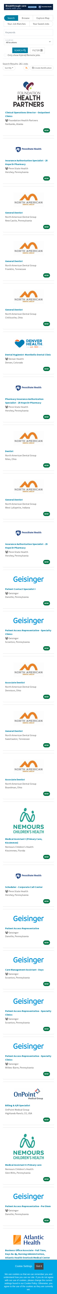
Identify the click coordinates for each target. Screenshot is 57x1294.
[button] (37, 50)
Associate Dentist (15, 682)
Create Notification (42, 67)
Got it (39, 1266)
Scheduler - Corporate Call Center (24, 886)
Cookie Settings (23, 1266)
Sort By (8, 67)
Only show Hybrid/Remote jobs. (24, 55)
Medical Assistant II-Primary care (23, 1164)
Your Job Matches (17, 23)
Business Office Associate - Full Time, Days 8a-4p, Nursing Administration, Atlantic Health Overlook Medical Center (27, 1254)
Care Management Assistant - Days (24, 969)
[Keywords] (28, 32)
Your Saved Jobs (41, 23)
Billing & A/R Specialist (17, 1105)
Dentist (9, 451)
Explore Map (42, 18)
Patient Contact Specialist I (20, 588)
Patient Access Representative (22, 928)
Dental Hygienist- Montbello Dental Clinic (28, 354)
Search (11, 18)
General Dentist (14, 212)
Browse (25, 18)
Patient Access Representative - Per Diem (28, 1206)
